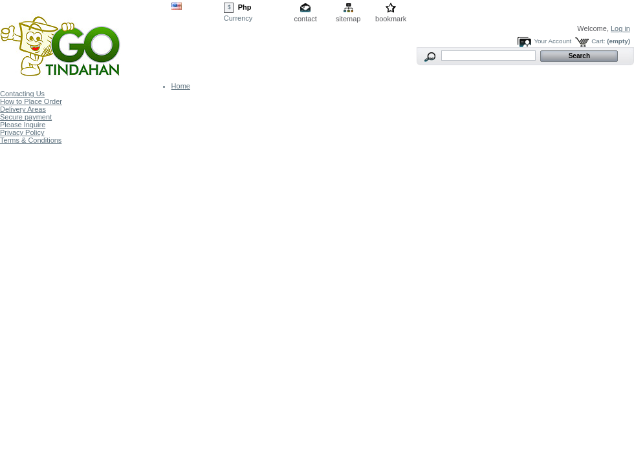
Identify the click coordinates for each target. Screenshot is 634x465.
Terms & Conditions (30, 140)
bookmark (390, 19)
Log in (620, 28)
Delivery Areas (23, 109)
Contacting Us (22, 94)
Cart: (598, 41)
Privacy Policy (22, 132)
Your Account (552, 41)
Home (180, 86)
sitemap (348, 19)
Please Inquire (22, 125)
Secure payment (26, 117)
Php (245, 7)
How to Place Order (31, 101)
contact (305, 19)
